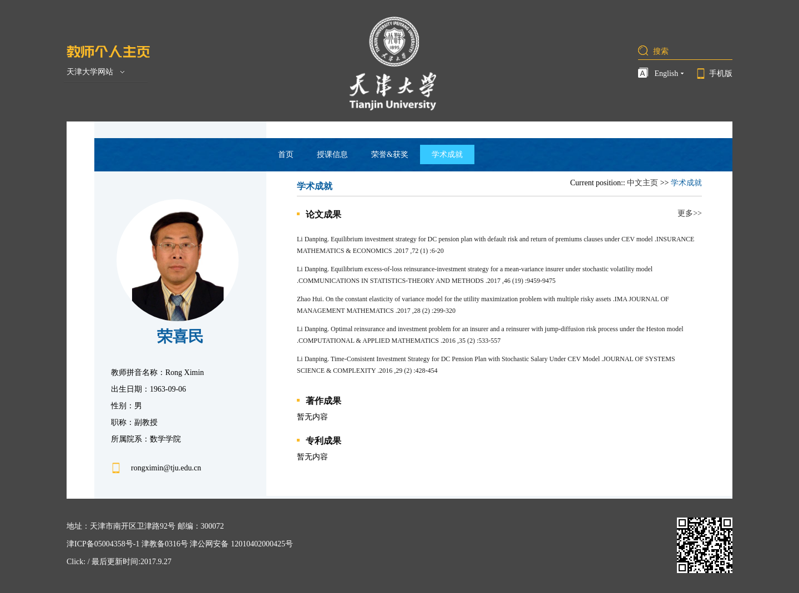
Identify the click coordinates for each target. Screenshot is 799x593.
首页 (286, 154)
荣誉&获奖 (389, 154)
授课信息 (332, 154)
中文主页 (642, 183)
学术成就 (447, 154)
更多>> (689, 213)
